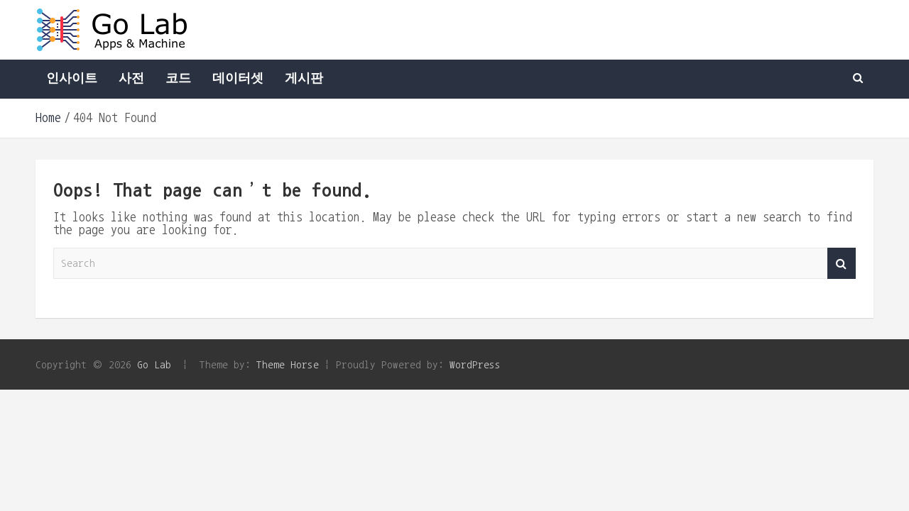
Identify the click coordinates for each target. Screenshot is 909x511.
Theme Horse (287, 364)
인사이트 (71, 78)
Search (841, 264)
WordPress (475, 364)
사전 (131, 78)
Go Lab (154, 364)
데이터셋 (237, 78)
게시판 (304, 78)
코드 (178, 78)
